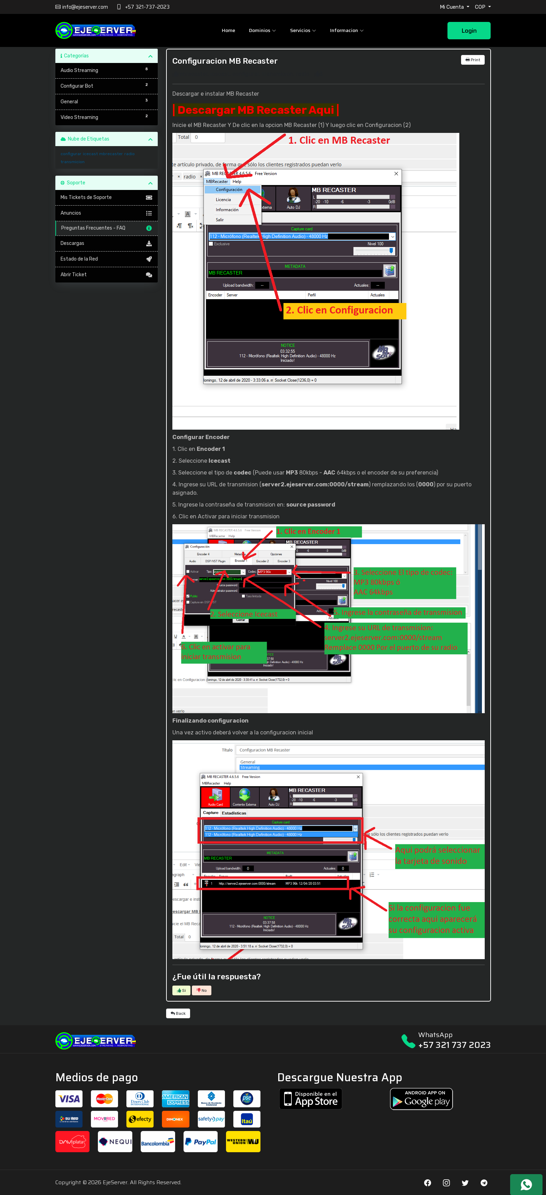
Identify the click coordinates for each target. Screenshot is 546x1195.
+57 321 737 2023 (454, 1045)
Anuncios (107, 213)
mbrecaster (111, 153)
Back (178, 1013)
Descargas (107, 243)
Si (181, 990)
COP (481, 7)
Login (469, 30)
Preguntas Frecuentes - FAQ (107, 228)
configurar (71, 153)
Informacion (347, 30)
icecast (90, 153)
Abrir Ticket (107, 275)
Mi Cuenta (452, 7)
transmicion (73, 161)
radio (129, 153)
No (201, 990)
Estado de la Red (107, 259)
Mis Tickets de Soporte (107, 197)
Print (473, 59)
